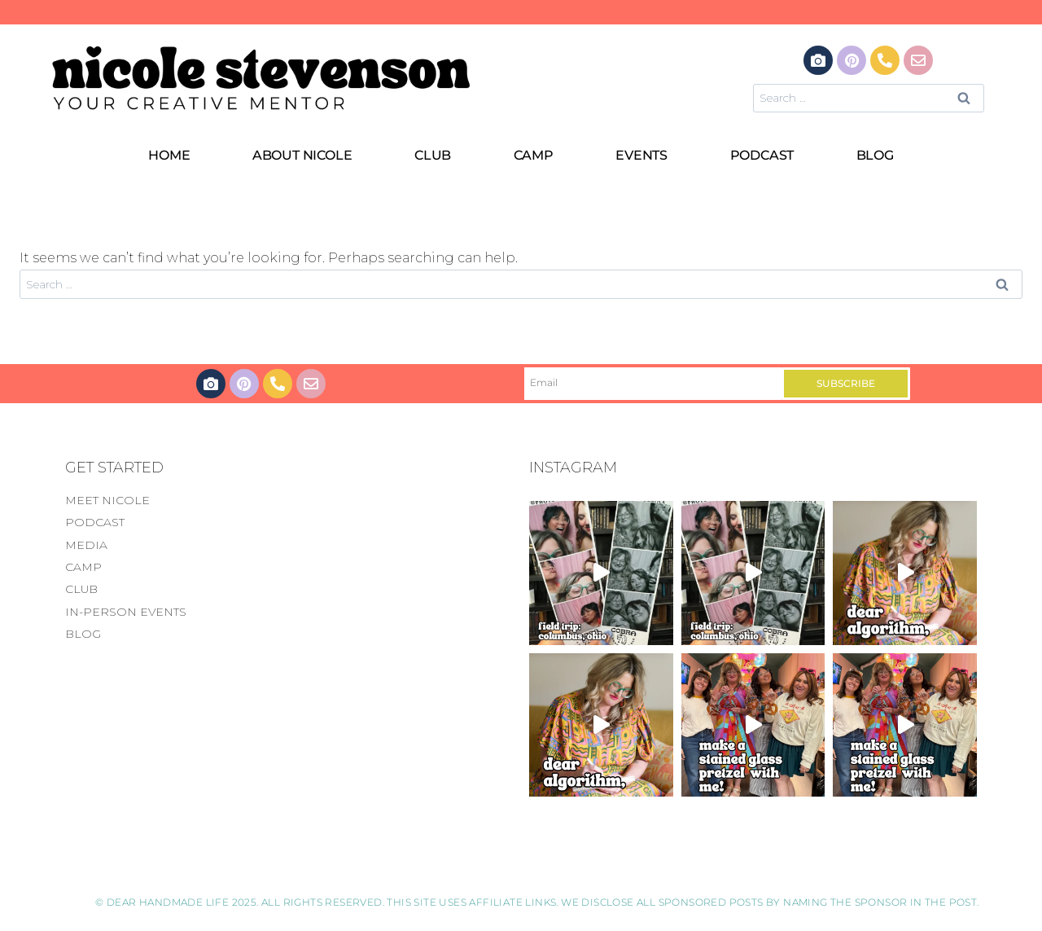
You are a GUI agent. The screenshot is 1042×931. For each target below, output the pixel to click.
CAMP (534, 155)
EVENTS (641, 155)
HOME (169, 155)
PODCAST (762, 155)
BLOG (875, 155)
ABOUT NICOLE (302, 155)
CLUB (432, 155)
